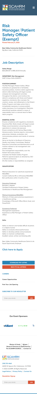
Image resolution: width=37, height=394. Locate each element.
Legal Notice (6, 371)
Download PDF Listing (18, 263)
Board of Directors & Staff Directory (18, 346)
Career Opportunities (9, 279)
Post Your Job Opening (10, 284)
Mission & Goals (15, 344)
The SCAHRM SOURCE (13, 348)
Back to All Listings (18, 267)
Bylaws (25, 344)
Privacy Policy (17, 371)
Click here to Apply (12, 249)
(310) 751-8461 (7, 363)
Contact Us (27, 348)
